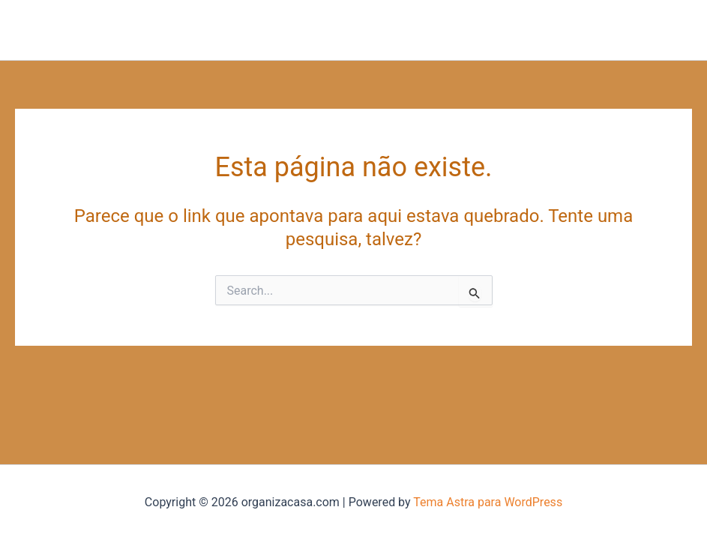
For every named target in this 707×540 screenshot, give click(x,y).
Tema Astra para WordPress (487, 502)
